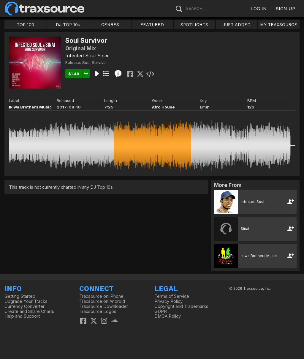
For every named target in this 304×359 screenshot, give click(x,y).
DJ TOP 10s (68, 24)
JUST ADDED (237, 24)
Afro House (163, 107)
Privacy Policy (168, 301)
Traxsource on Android (102, 301)
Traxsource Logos (97, 311)
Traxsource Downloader (103, 306)
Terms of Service (171, 296)
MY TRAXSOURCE (278, 24)
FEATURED (152, 24)
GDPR (160, 311)
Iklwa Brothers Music (30, 107)
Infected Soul (80, 56)
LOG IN (259, 8)
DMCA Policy (167, 316)
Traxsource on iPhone (101, 296)
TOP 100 (25, 24)
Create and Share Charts (29, 311)
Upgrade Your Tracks (26, 301)
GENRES (110, 24)
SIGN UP (285, 8)
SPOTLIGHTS (194, 24)
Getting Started (19, 296)
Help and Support (22, 316)
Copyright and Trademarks (181, 306)
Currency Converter (24, 306)
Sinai (102, 56)
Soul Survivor (94, 62)
